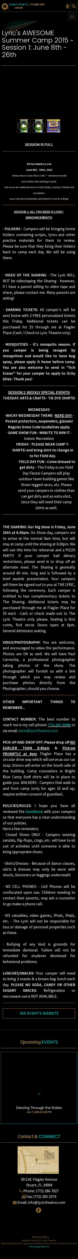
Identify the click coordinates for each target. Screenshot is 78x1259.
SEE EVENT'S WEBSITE (39, 1013)
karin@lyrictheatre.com (38, 730)
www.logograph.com (39, 1246)
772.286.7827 (37, 4)
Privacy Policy (40, 1237)
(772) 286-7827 (47, 1190)
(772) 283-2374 (44, 1196)
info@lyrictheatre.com (46, 1202)
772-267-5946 (59, 724)
